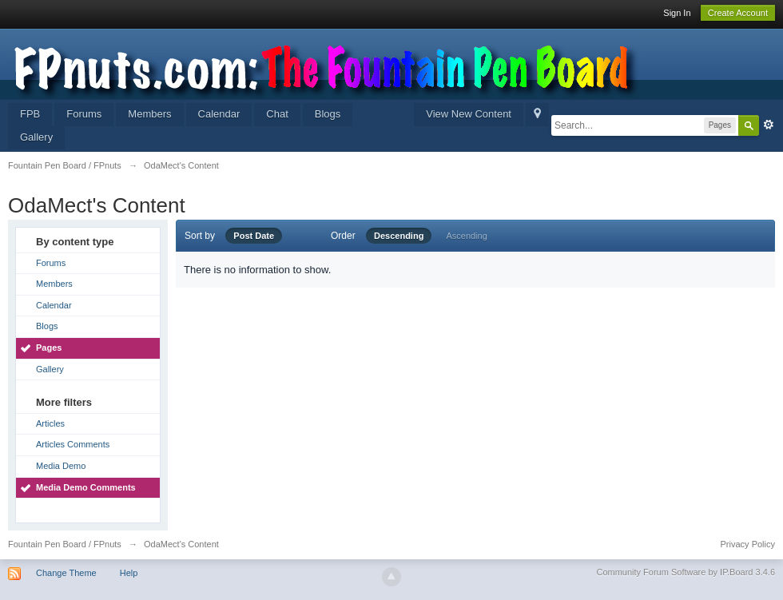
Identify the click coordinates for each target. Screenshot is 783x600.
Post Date (253, 235)
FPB (30, 114)
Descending (398, 235)
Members (149, 114)
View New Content (468, 114)
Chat (277, 114)
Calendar (219, 114)
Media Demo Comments (86, 487)
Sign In (676, 13)
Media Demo (60, 466)
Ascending (466, 235)
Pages (49, 347)
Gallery (36, 137)
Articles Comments (72, 444)
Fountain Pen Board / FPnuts (64, 544)
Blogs (328, 114)
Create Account (738, 13)
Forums (83, 114)
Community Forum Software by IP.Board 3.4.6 (685, 572)
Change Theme (66, 573)
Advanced (768, 124)
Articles (50, 423)
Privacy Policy (748, 544)
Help (129, 573)
